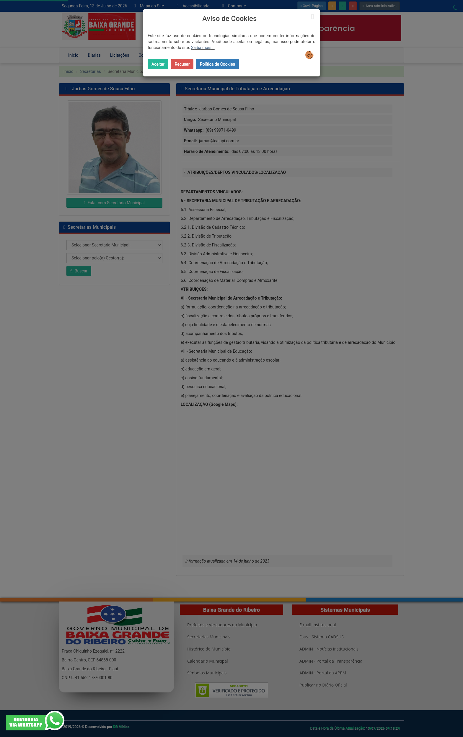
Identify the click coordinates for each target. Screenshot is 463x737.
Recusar (182, 64)
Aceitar (157, 64)
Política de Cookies (217, 64)
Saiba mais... (203, 47)
